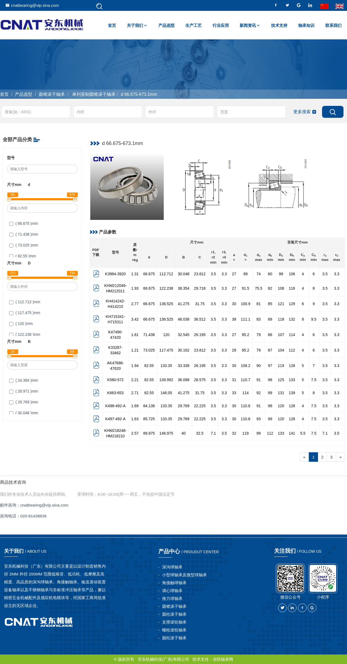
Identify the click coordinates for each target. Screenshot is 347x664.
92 (258, 393)
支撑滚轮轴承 (174, 622)
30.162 (183, 350)
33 (234, 393)
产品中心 (188, 551)
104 (281, 350)
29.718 (200, 288)
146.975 (166, 433)
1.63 (135, 419)
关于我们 (135, 25)
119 (281, 365)
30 (234, 304)
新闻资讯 (248, 25)
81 (258, 304)
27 (234, 274)
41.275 (183, 304)
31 (234, 380)
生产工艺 (193, 25)
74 (258, 274)
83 (258, 319)
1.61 (135, 335)
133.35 (166, 365)
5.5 (302, 433)
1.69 (135, 406)
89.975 (149, 433)
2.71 (135, 393)
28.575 (200, 380)
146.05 (166, 393)
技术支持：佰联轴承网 (212, 659)
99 (281, 274)
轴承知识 (306, 25)
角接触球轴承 (174, 582)
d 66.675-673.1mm (139, 94)
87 (270, 350)
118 (281, 319)
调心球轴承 (172, 590)
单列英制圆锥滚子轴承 (93, 94)
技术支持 (279, 25)
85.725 (149, 419)
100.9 (245, 304)
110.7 (245, 380)
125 (281, 380)
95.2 (245, 335)
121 (281, 304)
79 (258, 335)
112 (292, 350)
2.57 (135, 433)
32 (234, 433)
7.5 (313, 380)
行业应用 (221, 25)
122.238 (166, 288)
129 (292, 304)
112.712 (166, 274)
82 (270, 288)
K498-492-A (115, 406)
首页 (112, 25)
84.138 (149, 406)
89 (245, 274)
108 (281, 288)
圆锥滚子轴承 (52, 94)
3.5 (213, 274)
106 (292, 274)
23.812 (200, 274)
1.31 (135, 274)
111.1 (245, 319)
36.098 (183, 380)
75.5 (258, 288)
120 (166, 335)
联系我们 (333, 25)
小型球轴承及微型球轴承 (184, 575)
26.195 (200, 335)
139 (292, 393)
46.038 (183, 319)
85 (270, 304)
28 (234, 350)
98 (270, 380)
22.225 (200, 406)
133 (292, 380)
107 (281, 335)
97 (270, 365)
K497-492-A (115, 419)
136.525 (166, 304)
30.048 (183, 274)
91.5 (245, 288)
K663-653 (115, 393)
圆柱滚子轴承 (174, 614)
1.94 (135, 365)
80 (270, 274)
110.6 (245, 406)
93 (258, 419)
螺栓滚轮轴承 (174, 630)
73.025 (149, 350)
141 (292, 433)
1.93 (135, 288)
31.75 (199, 304)
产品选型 (166, 25)
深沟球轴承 (172, 567)
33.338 (183, 365)
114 (292, 335)
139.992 (166, 380)
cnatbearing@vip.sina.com (32, 5)
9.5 (313, 319)
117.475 (166, 350)
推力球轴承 (172, 598)
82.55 (149, 365)
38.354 (183, 288)
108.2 (245, 365)
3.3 (224, 274)
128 (292, 365)
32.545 (183, 335)
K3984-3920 (115, 274)
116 (292, 288)
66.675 (149, 274)
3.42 (135, 319)
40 (183, 433)
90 (258, 365)
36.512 (200, 319)
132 (292, 319)
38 (234, 319)
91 (258, 380)
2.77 (135, 304)
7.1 (213, 433)
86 (270, 335)
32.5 (199, 433)
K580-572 (115, 380)
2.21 (135, 380)
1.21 (135, 350)
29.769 (183, 406)
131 (281, 393)
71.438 (149, 335)
